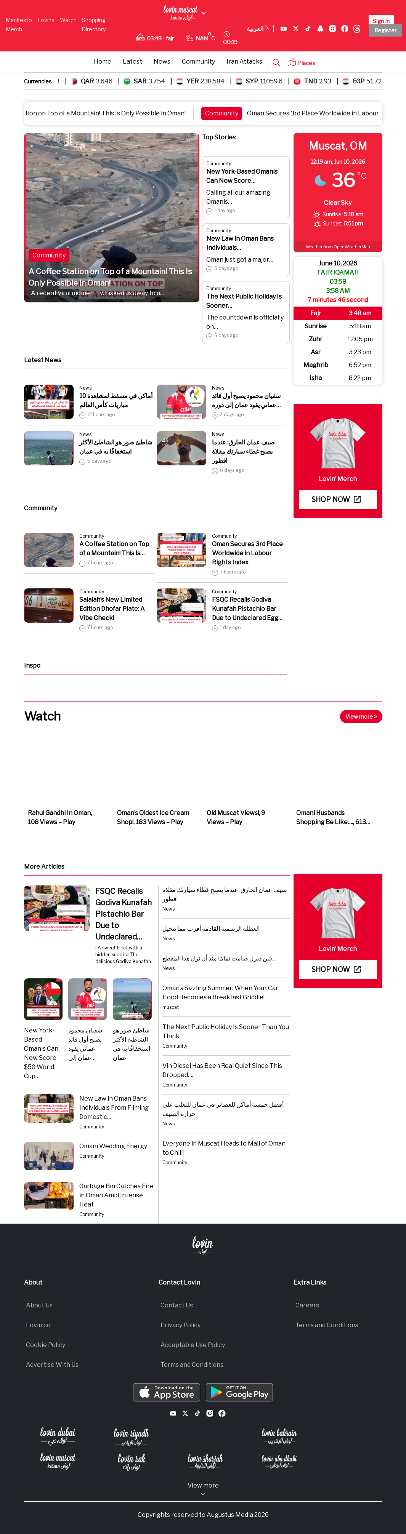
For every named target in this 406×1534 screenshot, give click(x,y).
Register (385, 30)
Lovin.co (38, 1325)
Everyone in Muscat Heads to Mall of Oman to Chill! (224, 1148)
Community (198, 61)
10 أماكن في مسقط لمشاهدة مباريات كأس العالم (115, 400)
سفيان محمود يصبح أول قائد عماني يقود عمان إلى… (85, 1044)
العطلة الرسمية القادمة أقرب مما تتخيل (211, 928)
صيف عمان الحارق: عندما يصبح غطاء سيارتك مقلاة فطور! (243, 451)
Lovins (46, 20)
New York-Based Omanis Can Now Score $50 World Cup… (41, 1053)
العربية (260, 29)
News (162, 61)
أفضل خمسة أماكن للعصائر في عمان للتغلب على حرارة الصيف (223, 1109)
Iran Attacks (244, 61)
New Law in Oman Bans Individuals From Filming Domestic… (114, 1107)
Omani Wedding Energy (113, 1146)
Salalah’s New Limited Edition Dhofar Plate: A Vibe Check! (112, 609)
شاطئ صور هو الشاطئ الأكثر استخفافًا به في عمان (115, 447)
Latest (132, 61)
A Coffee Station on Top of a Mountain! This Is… (114, 548)
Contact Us (176, 1305)
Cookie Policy (45, 1345)
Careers (307, 1305)
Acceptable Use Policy (192, 1345)
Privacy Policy (180, 1325)
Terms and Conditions (191, 1364)
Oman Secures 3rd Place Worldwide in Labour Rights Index (247, 553)
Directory (94, 29)
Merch (14, 29)
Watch (68, 20)
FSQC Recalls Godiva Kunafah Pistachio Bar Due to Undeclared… (123, 914)
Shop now (336, 499)
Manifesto (19, 20)
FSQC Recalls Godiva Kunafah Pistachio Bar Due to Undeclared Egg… (247, 609)
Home (102, 61)
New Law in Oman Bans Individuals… (240, 243)
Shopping (94, 20)
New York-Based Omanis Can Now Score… (242, 176)
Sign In (381, 21)
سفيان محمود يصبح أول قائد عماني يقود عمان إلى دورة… (246, 400)
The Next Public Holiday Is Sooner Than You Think (225, 1031)
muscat (170, 1007)
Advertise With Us (52, 1364)
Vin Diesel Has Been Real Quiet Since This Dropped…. (222, 1070)
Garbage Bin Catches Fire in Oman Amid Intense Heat (116, 1195)
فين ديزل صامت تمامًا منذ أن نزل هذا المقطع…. (220, 958)
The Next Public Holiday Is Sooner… (244, 301)
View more (203, 1489)
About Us (39, 1305)
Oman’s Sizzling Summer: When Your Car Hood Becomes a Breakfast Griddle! (220, 992)
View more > (361, 716)
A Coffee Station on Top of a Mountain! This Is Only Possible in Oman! (110, 277)
